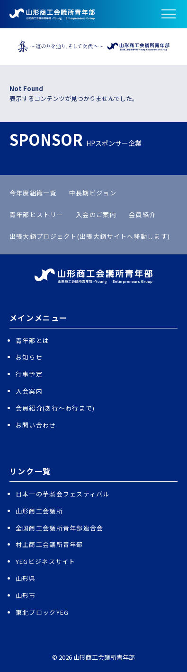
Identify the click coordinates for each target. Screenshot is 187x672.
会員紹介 (142, 214)
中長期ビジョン (92, 192)
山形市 (26, 595)
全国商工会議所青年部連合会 (60, 527)
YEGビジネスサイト (46, 561)
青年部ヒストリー (36, 214)
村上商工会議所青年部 (49, 544)
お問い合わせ (36, 424)
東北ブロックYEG (42, 612)
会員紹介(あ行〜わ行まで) (55, 407)
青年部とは (33, 340)
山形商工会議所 (39, 510)
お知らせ (29, 357)
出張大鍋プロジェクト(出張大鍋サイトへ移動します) (89, 236)
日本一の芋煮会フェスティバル (63, 493)
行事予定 (29, 374)
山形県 (26, 578)
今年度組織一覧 (33, 192)
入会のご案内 (96, 214)
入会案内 (29, 390)
